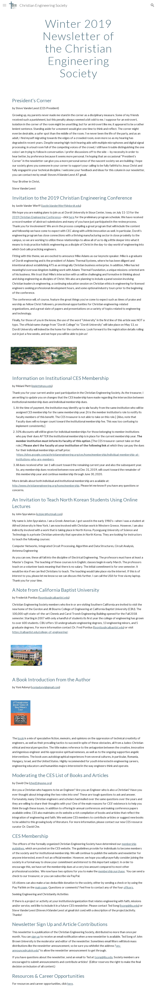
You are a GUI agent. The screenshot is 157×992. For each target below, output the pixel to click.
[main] (78, 48)
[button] (4, 5)
